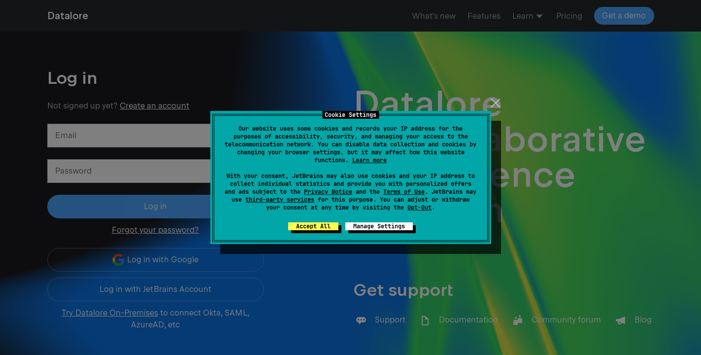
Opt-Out (419, 208)
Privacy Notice (328, 192)
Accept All (313, 226)
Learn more (369, 160)
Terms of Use (404, 192)
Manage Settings (379, 226)
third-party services (279, 200)
